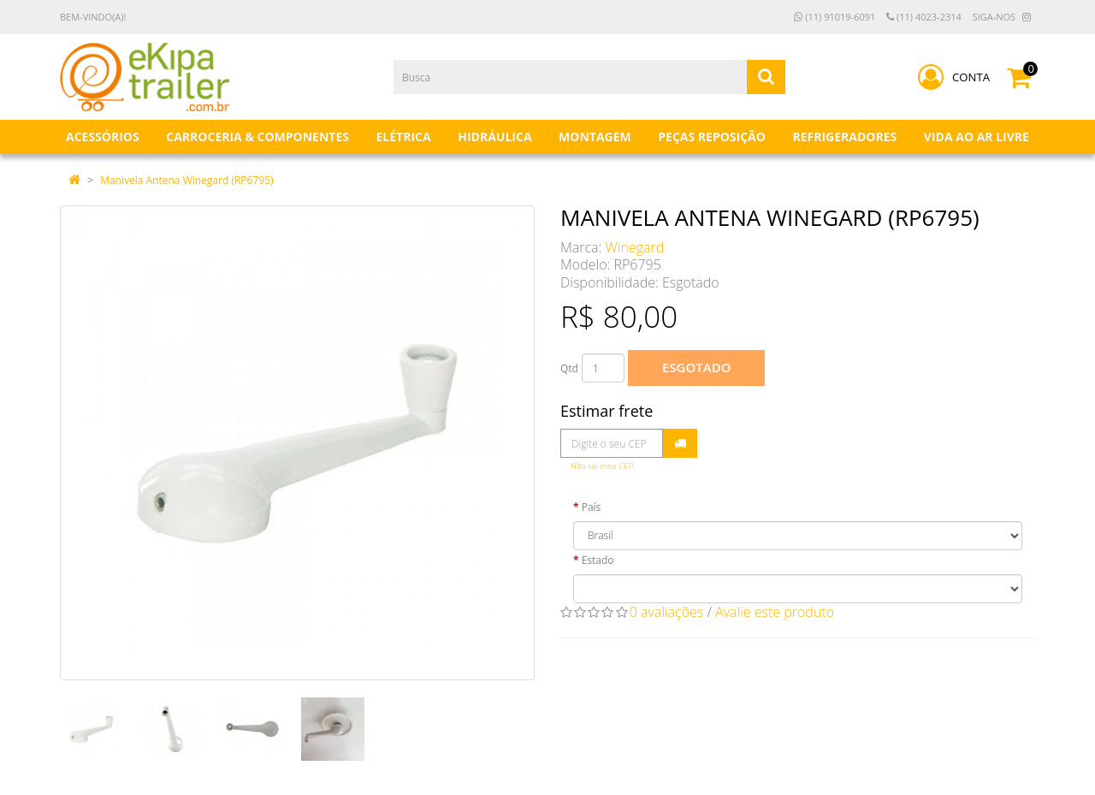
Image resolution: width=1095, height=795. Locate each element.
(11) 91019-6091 (834, 16)
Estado (598, 560)
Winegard (635, 247)
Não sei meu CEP (602, 466)
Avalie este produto (774, 611)
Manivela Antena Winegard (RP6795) (186, 180)
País (591, 507)
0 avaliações (667, 611)
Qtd (569, 368)
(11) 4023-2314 (924, 16)
